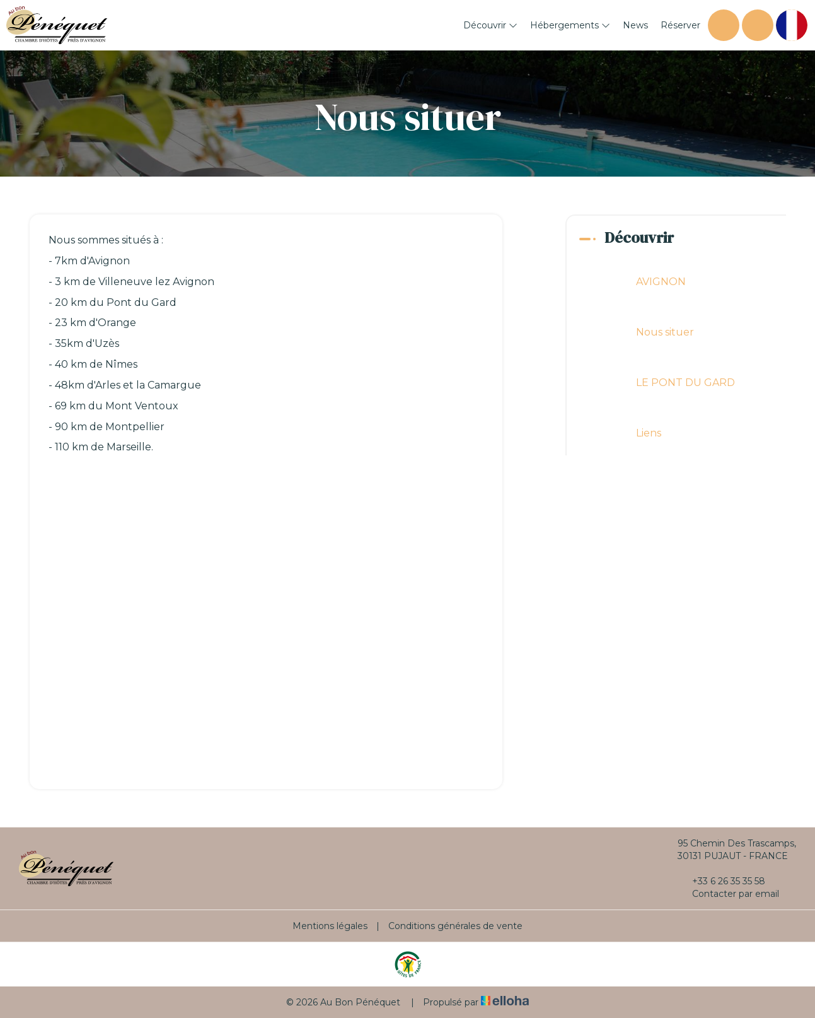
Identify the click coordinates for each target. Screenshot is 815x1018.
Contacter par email (728, 893)
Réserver (680, 25)
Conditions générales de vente (455, 926)
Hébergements (570, 25)
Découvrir (490, 25)
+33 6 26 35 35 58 (721, 881)
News (635, 25)
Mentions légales (329, 926)
